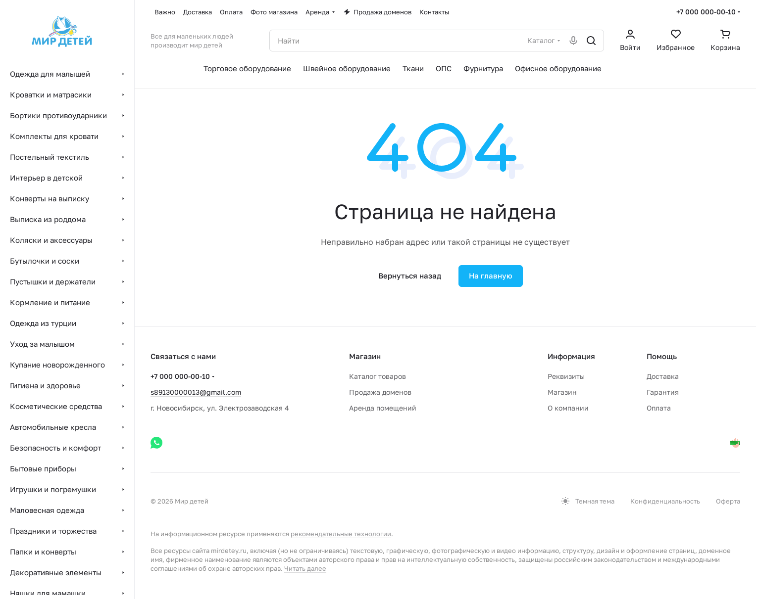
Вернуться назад (409, 275)
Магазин (562, 392)
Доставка (663, 376)
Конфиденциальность (665, 501)
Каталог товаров (377, 376)
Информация (571, 356)
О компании (568, 408)
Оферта (728, 501)
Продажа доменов (380, 392)
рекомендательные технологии (341, 534)
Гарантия (663, 392)
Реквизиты (566, 376)
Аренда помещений (382, 408)
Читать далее (305, 568)
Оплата (659, 408)
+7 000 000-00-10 (706, 11)
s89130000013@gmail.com (196, 392)
